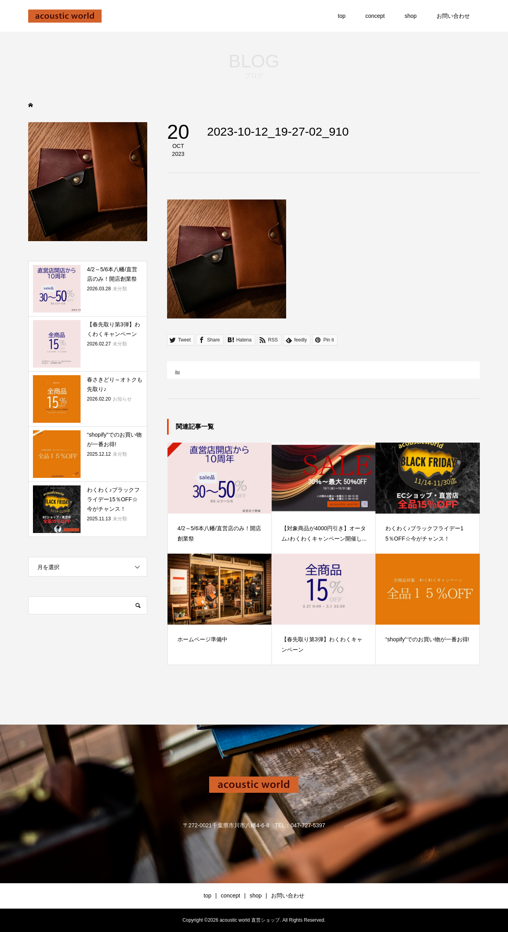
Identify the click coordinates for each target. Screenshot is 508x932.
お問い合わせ (453, 16)
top (341, 16)
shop (411, 16)
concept (375, 16)
